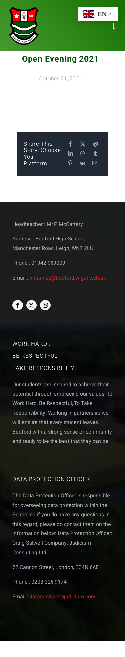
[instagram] (45, 305)
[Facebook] (70, 144)
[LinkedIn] (70, 154)
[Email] (95, 163)
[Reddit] (95, 144)
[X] (83, 144)
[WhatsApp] (82, 154)
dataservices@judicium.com (62, 596)
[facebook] (17, 305)
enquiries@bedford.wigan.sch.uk (68, 278)
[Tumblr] (95, 154)
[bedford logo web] (24, 7)
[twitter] (31, 305)
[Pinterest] (70, 163)
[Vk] (82, 163)
